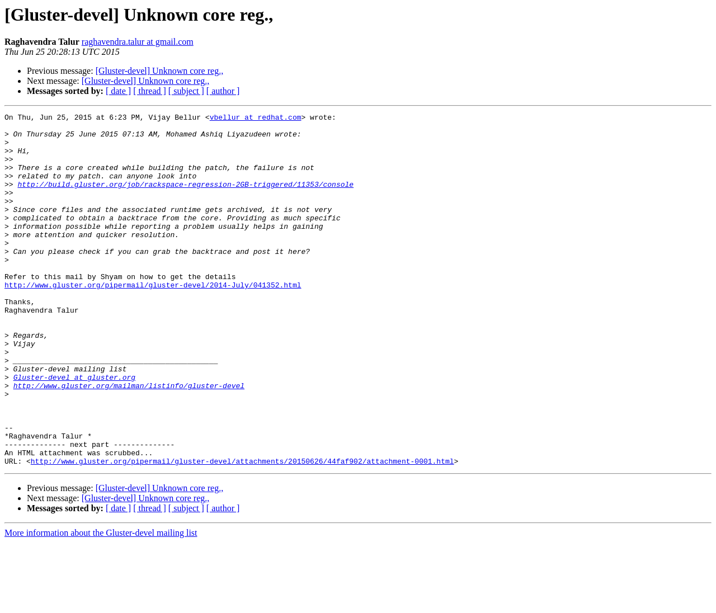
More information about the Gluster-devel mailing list (100, 603)
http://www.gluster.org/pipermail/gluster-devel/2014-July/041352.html (152, 320)
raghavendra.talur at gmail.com (138, 41)
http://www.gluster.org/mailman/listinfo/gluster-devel (128, 441)
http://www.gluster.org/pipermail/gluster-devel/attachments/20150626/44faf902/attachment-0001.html (242, 531)
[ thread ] (149, 91)
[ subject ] (186, 91)
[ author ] (223, 91)
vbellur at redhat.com (256, 119)
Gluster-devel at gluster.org (74, 431)
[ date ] (118, 91)
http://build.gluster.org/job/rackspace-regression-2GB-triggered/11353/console (185, 199)
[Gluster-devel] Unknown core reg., (159, 71)
